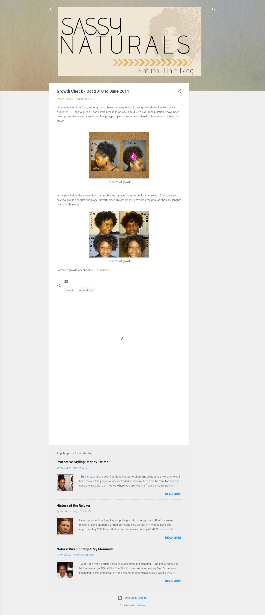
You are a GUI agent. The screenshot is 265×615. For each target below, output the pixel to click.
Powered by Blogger (132, 597)
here (96, 270)
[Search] (214, 10)
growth (70, 290)
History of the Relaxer (73, 506)
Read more (173, 494)
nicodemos (140, 605)
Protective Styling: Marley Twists (82, 462)
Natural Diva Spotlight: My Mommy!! (85, 549)
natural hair (86, 290)
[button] (179, 92)
